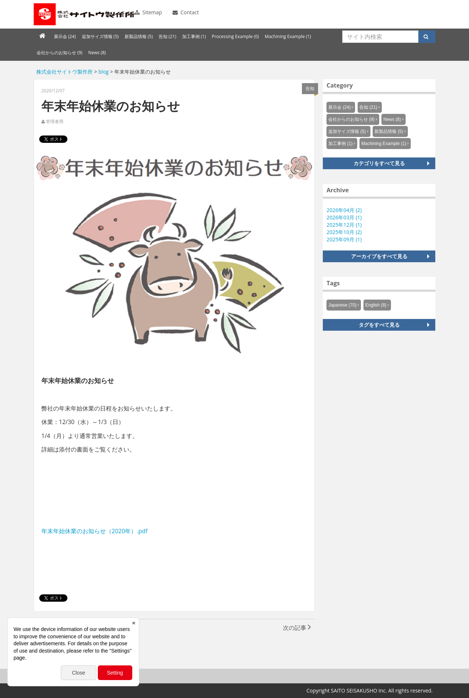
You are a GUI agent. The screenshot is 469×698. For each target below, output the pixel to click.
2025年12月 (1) (344, 224)
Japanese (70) (342, 305)
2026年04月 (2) (344, 210)
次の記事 (297, 628)
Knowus (85, 14)
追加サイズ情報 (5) (100, 36)
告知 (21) (167, 36)
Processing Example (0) (235, 36)
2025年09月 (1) (344, 239)
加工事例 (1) (194, 36)
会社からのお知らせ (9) (59, 52)
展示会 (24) (65, 36)
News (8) (97, 52)
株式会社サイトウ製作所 (64, 71)
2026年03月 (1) (344, 217)
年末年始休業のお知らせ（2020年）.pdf (94, 531)
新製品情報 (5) (139, 36)
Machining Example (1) (288, 36)
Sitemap (148, 12)
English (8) (375, 305)
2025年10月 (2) (344, 232)
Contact (186, 12)
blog (104, 71)
